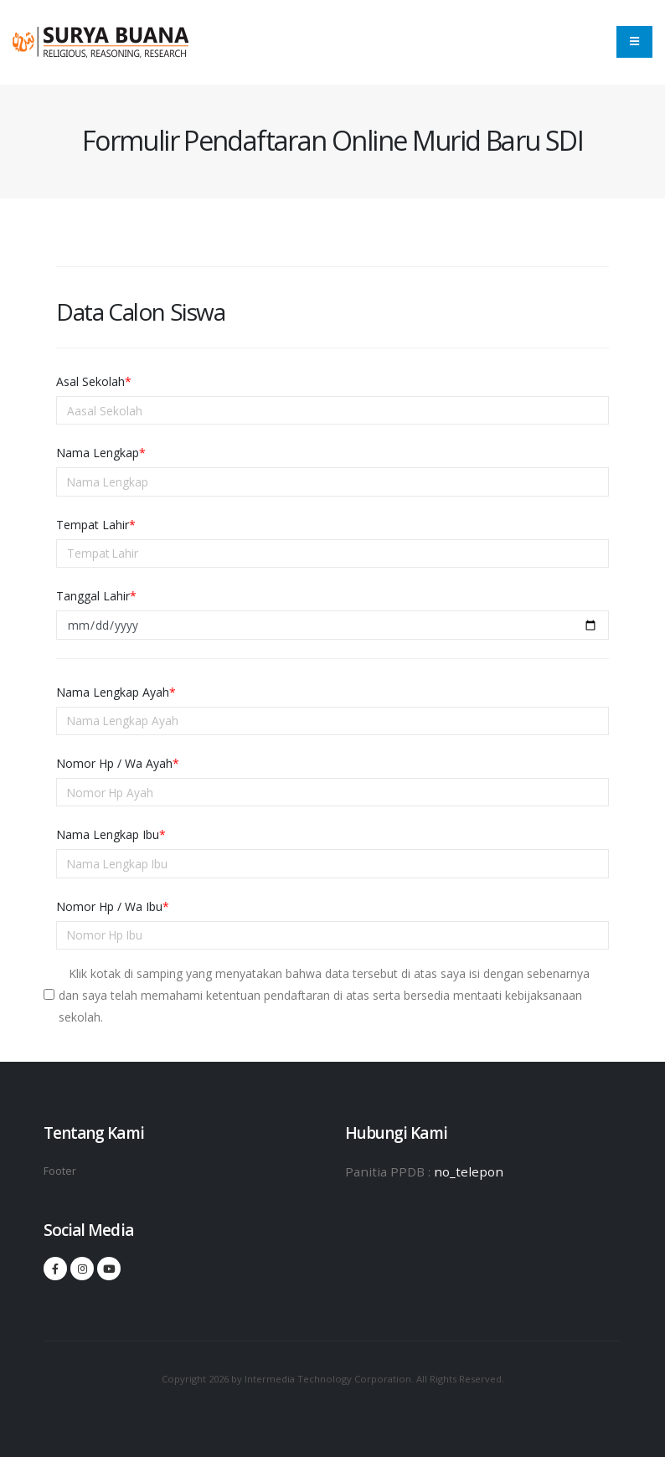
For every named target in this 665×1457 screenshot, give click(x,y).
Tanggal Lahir (96, 596)
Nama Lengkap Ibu (111, 834)
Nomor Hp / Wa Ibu (112, 906)
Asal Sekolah (93, 381)
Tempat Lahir (96, 525)
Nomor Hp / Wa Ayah (117, 763)
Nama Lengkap (101, 453)
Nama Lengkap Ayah (116, 692)
